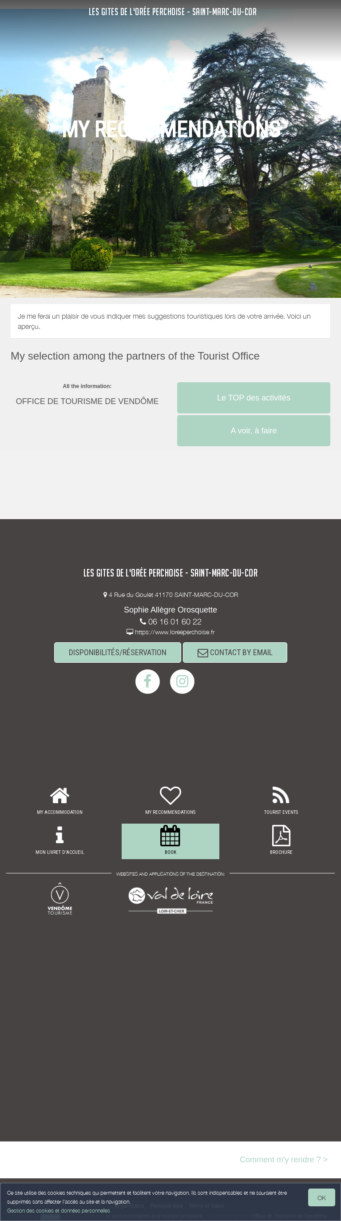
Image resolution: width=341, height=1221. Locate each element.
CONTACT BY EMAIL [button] (235, 652)
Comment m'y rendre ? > (284, 1159)
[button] (253, 381)
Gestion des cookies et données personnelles (58, 1210)
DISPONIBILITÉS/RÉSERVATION (118, 652)
